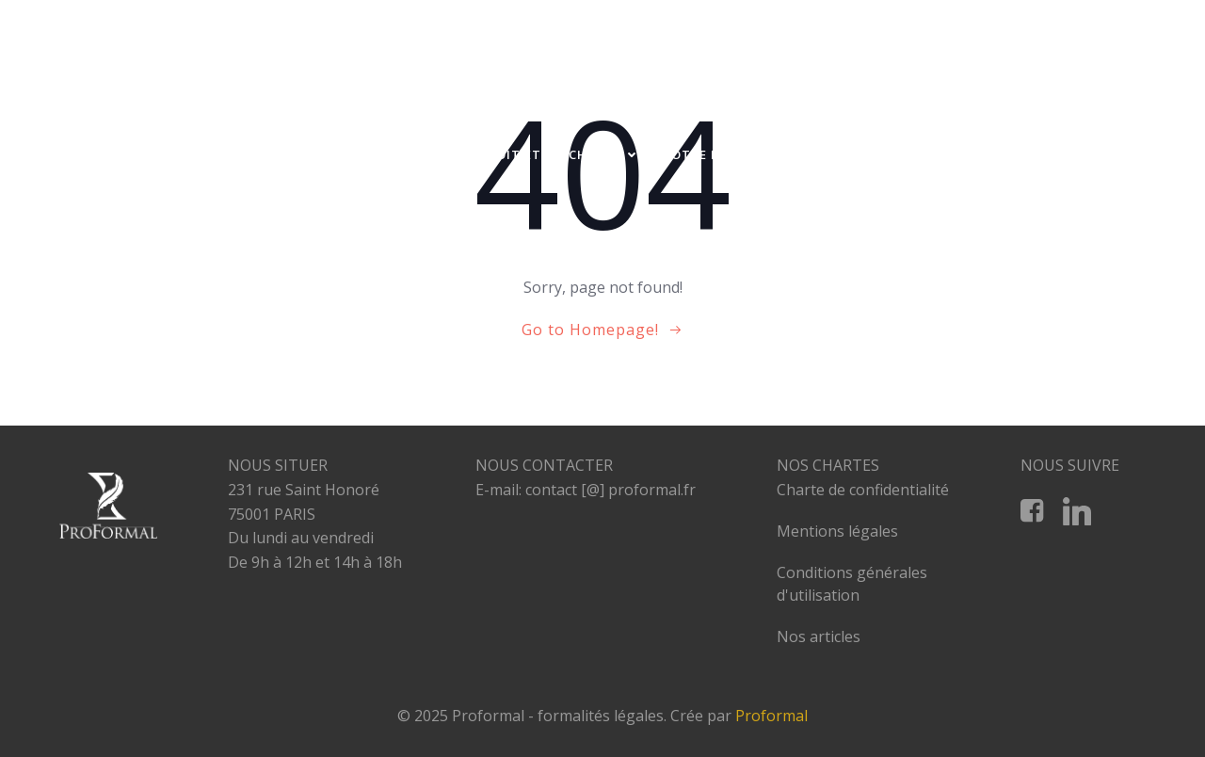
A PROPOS (269, 154)
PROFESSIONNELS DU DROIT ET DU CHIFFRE (486, 154)
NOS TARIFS (820, 154)
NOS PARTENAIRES (973, 191)
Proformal (771, 715)
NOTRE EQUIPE (710, 154)
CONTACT (1089, 191)
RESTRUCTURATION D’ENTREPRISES (1002, 154)
